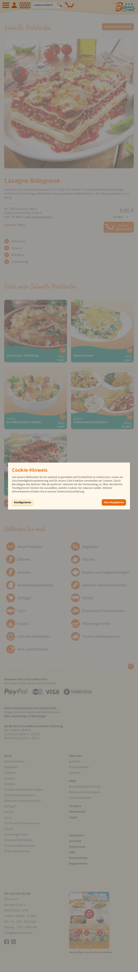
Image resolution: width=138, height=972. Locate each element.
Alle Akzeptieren (114, 502)
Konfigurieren (22, 502)
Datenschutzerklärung (70, 491)
